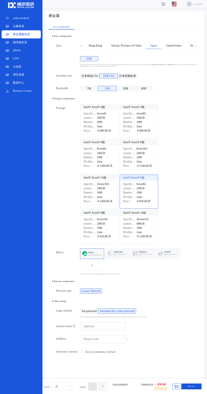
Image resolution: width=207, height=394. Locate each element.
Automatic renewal (66, 351)
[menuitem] (21, 18)
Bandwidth (62, 88)
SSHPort (61, 338)
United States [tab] (173, 45)
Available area (64, 75)
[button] (92, 386)
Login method (64, 310)
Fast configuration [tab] (61, 27)
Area (58, 45)
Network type (63, 290)
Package (60, 108)
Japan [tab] (153, 45)
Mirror (59, 252)
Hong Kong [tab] (95, 45)
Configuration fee (147, 384)
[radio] (89, 58)
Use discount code (160, 388)
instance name (65, 326)
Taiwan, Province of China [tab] (126, 45)
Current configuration (120, 384)
